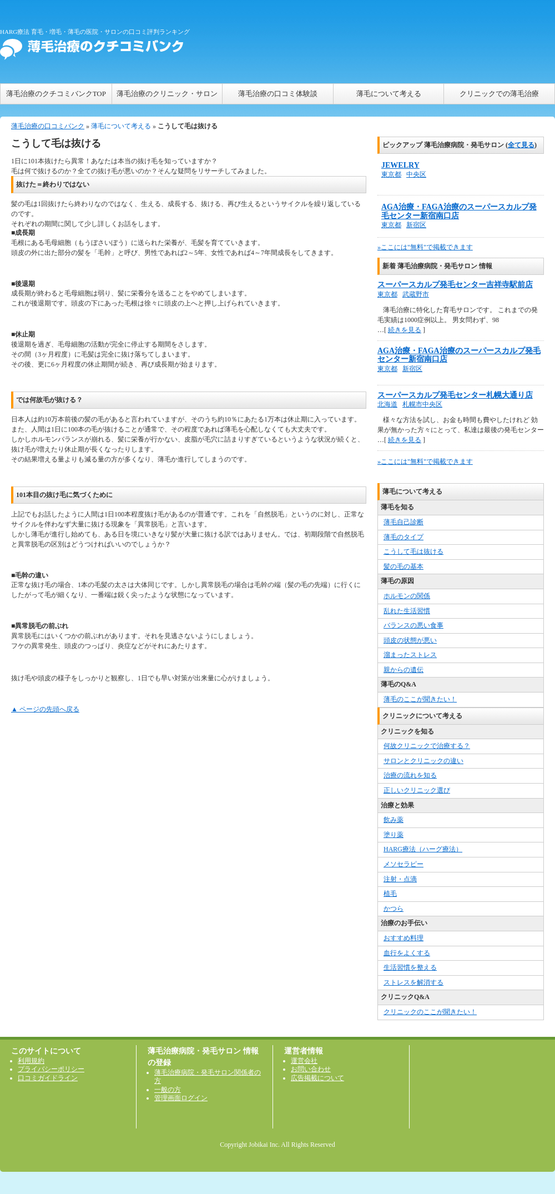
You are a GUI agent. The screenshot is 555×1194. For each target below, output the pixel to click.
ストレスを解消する (413, 982)
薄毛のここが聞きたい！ (420, 699)
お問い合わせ (311, 1069)
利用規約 (31, 1061)
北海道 (387, 404)
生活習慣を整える (410, 967)
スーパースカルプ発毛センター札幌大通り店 (455, 395)
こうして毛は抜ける (413, 551)
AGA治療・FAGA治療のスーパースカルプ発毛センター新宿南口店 (459, 211)
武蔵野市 (415, 294)
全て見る (521, 145)
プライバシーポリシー (51, 1069)
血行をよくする (407, 953)
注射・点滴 (400, 879)
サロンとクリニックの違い (423, 761)
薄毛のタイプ (403, 537)
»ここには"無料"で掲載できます (425, 247)
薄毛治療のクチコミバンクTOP (56, 93)
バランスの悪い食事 (413, 625)
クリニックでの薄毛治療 (499, 93)
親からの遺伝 (403, 670)
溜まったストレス (410, 655)
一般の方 (167, 1089)
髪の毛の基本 (403, 566)
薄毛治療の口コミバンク (47, 126)
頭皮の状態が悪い (410, 640)
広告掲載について (317, 1078)
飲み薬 (393, 820)
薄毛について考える (388, 93)
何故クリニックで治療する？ (427, 746)
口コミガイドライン (48, 1078)
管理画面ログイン (181, 1098)
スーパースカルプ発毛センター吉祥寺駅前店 (455, 284)
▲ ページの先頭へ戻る (45, 709)
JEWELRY (400, 165)
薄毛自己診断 (403, 522)
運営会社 (304, 1061)
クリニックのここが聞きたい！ (430, 1012)
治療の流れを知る (410, 775)
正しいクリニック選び (417, 790)
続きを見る (404, 330)
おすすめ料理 (403, 938)
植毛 (390, 893)
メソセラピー (403, 864)
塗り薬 (393, 835)
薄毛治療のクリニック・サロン (167, 93)
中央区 (416, 174)
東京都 (391, 174)
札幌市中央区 (422, 404)
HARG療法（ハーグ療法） (423, 849)
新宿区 (416, 225)
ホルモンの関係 (407, 596)
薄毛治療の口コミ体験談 (277, 93)
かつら (393, 908)
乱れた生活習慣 (407, 611)
